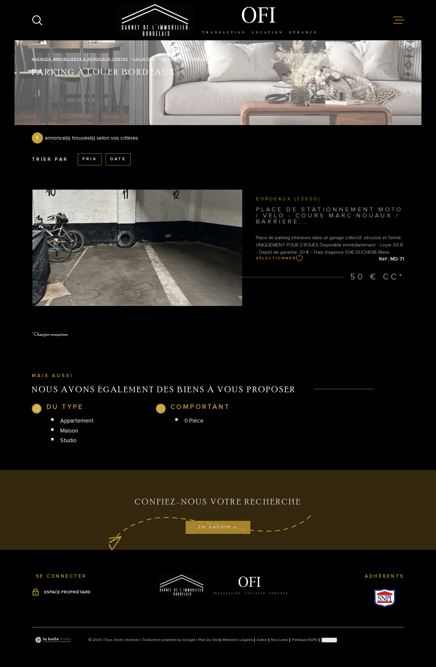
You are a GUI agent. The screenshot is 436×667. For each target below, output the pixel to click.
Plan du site (208, 640)
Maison (69, 431)
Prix (89, 159)
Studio (68, 440)
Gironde (170, 59)
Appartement (77, 421)
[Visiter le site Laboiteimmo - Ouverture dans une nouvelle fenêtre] (53, 640)
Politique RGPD (305, 640)
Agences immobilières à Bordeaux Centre (80, 59)
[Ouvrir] (37, 20)
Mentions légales (238, 640)
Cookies (329, 640)
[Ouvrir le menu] (398, 20)
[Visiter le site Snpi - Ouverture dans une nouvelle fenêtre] (385, 598)
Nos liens (279, 640)
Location (144, 59)
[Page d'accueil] (218, 20)
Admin (262, 640)
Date (118, 159)
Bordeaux (197, 59)
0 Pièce (193, 421)
